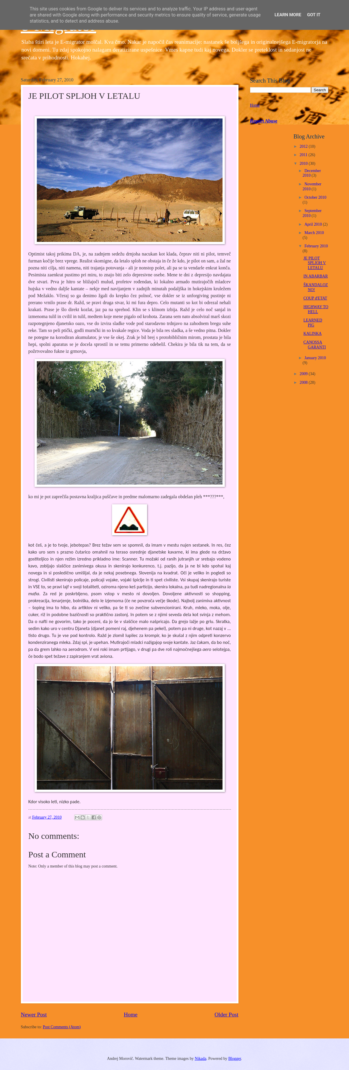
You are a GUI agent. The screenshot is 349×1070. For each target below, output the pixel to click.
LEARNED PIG (312, 322)
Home (131, 1014)
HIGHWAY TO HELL (315, 309)
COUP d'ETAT (315, 298)
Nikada (200, 1058)
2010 (304, 163)
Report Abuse (264, 120)
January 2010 (315, 358)
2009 (304, 374)
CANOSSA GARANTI (314, 344)
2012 (304, 146)
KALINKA (312, 333)
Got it (313, 14)
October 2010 (315, 197)
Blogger (234, 1058)
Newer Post (34, 1014)
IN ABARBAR (315, 276)
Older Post (226, 1014)
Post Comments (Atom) (62, 1027)
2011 (304, 155)
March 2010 (314, 233)
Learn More (287, 14)
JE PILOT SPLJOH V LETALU (314, 263)
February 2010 (316, 246)
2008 (304, 382)
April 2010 (313, 224)
